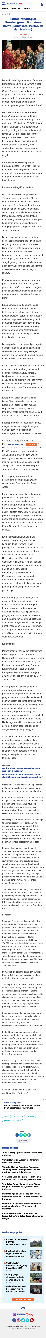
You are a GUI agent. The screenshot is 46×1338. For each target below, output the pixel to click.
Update (31, 444)
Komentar (23, 1140)
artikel (6, 1116)
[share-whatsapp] (25, 1135)
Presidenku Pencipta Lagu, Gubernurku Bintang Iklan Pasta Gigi (16, 1254)
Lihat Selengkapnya (23, 1299)
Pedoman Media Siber (32, 1326)
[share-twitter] (21, 1135)
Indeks (26, 8)
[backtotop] (23, 1309)
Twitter (24, 1321)
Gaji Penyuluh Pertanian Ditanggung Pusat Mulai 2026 (16, 1265)
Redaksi (9, 1326)
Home (5, 8)
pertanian (7, 1121)
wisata (18, 1121)
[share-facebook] (17, 1135)
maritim (31, 1116)
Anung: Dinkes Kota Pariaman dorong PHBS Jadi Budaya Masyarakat (22, 1106)
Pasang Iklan (18, 1326)
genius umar (18, 1116)
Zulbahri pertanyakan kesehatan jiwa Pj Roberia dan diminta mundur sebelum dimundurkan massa (16, 1289)
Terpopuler (15, 8)
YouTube (33, 1321)
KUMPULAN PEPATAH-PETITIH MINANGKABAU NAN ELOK (16, 1242)
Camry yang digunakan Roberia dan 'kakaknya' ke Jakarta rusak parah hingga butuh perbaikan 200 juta (15, 1277)
